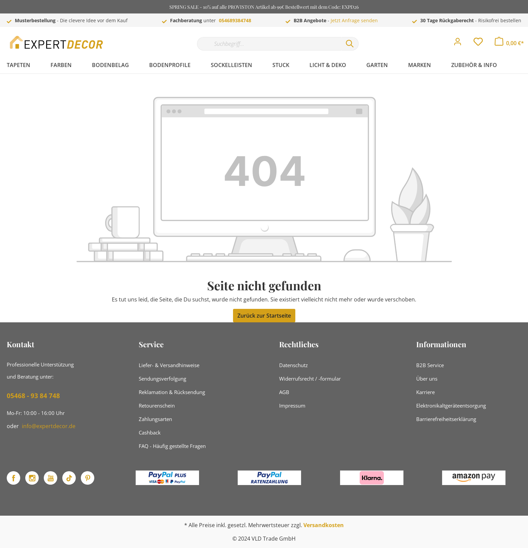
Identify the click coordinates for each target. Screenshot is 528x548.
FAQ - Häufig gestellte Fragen (172, 446)
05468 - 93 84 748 (33, 395)
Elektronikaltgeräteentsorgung (451, 405)
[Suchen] (350, 44)
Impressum (292, 405)
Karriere (425, 392)
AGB (284, 392)
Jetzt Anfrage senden (354, 20)
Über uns (426, 378)
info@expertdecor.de (48, 426)
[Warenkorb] (509, 43)
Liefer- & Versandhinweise (169, 365)
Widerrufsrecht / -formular (310, 378)
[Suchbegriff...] (269, 44)
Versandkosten (323, 525)
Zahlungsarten (155, 419)
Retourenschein (157, 405)
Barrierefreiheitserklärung (446, 419)
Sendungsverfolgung (162, 378)
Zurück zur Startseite (264, 315)
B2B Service (430, 365)
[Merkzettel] (478, 43)
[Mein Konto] (458, 43)
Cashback (150, 432)
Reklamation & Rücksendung (172, 392)
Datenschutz (293, 365)
